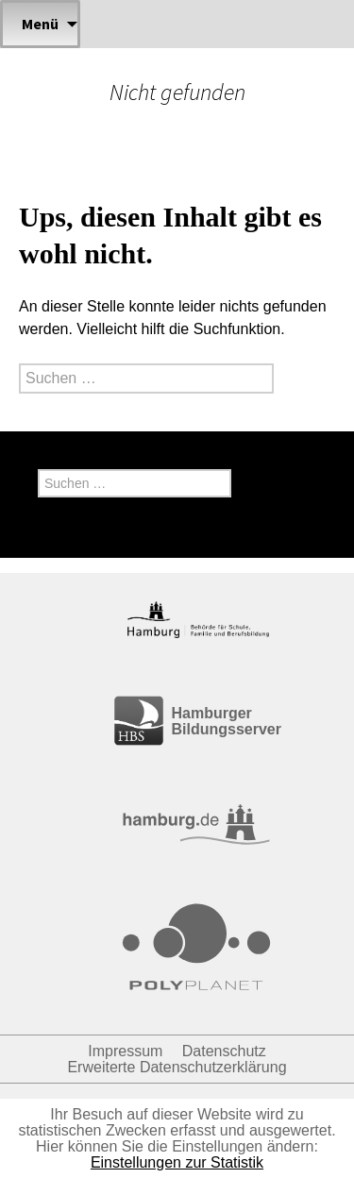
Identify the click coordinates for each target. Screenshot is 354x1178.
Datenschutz (224, 1051)
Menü (40, 23)
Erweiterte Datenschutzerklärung (176, 1067)
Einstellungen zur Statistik (177, 1162)
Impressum (125, 1051)
